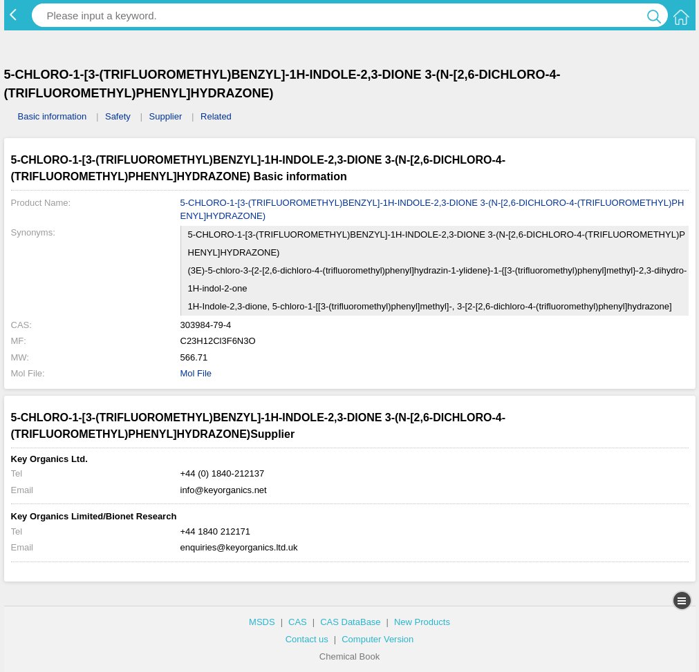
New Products (422, 622)
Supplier (166, 116)
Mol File (196, 373)
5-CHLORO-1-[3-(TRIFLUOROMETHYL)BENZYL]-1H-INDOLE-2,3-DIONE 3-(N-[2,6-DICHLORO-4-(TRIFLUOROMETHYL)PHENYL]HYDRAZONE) (432, 210)
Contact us (307, 639)
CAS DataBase (350, 622)
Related (216, 116)
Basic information (52, 116)
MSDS (262, 622)
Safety (118, 116)
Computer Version (377, 639)
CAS (297, 622)
